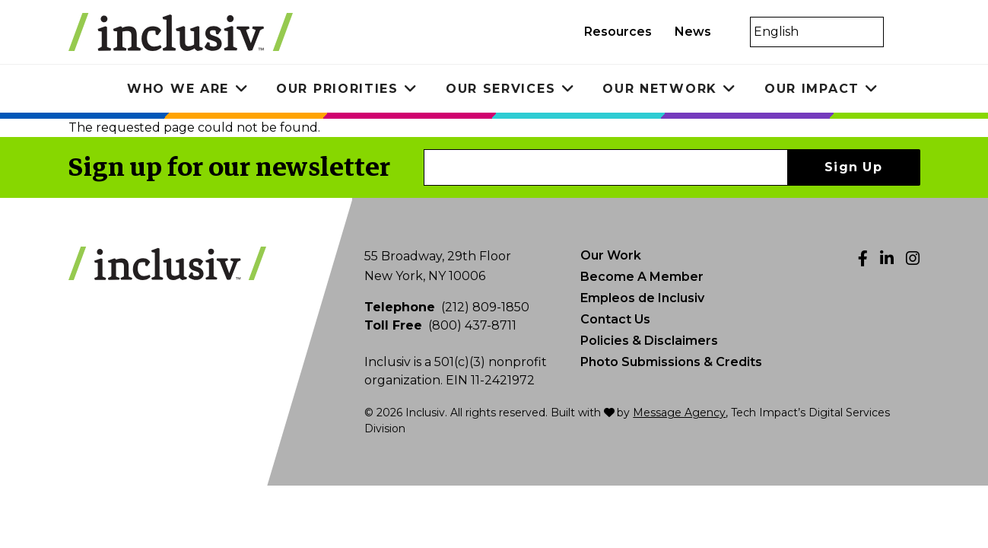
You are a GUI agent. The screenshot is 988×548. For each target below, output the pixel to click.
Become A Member (642, 276)
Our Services (500, 88)
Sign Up (853, 167)
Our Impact (811, 88)
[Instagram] (913, 258)
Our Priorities (337, 88)
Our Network (659, 88)
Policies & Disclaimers (649, 340)
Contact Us (615, 319)
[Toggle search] (903, 32)
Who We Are (178, 88)
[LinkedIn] (887, 258)
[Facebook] (863, 258)
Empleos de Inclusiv (642, 298)
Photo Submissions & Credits (671, 362)
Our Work (610, 255)
